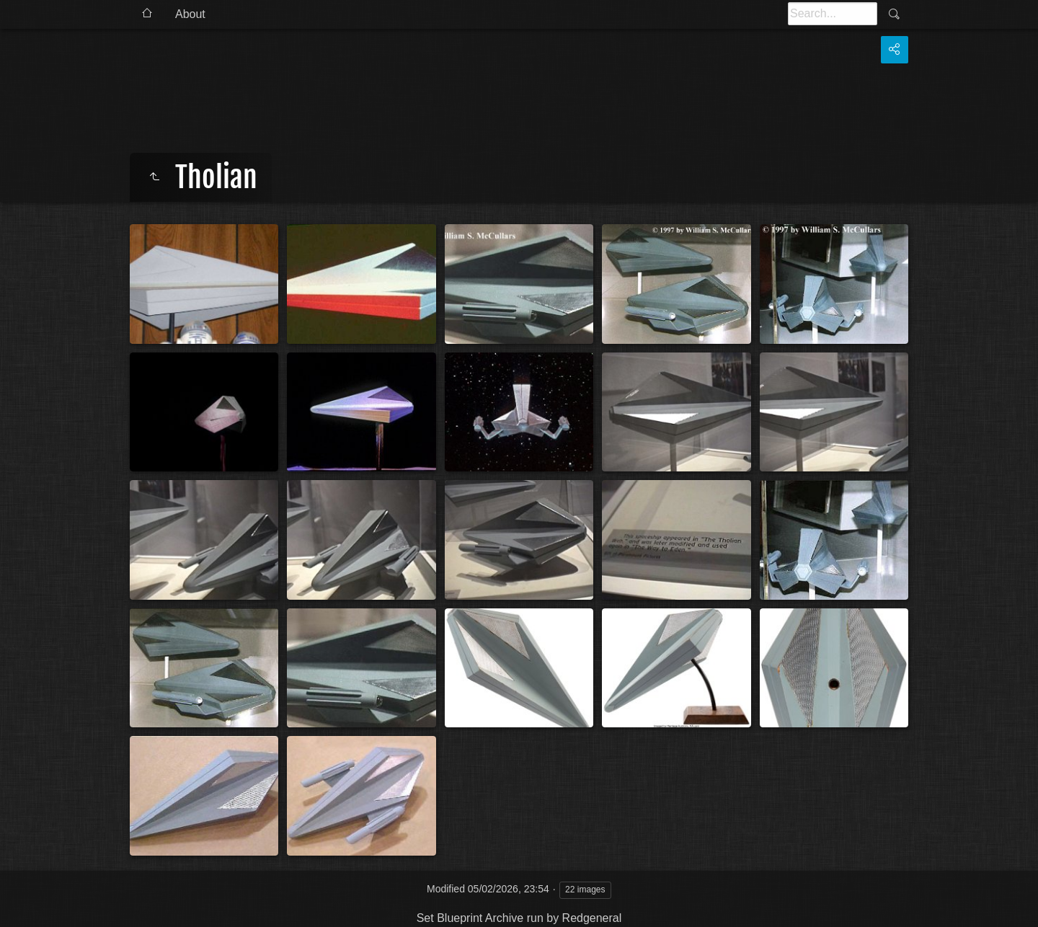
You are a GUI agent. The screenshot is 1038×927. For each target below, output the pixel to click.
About (190, 14)
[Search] (832, 13)
